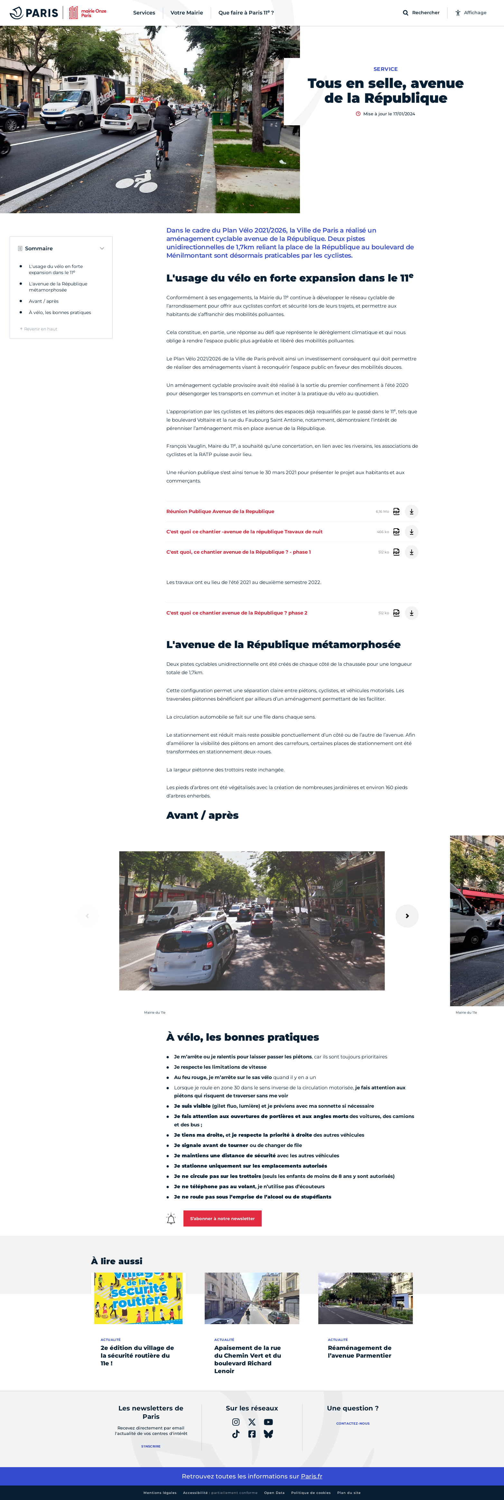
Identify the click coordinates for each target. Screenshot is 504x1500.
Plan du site (349, 1493)
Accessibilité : (220, 1493)
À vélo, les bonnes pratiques (60, 312)
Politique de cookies (311, 1493)
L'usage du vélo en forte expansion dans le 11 (56, 269)
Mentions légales (160, 1493)
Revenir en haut (40, 328)
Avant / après (44, 301)
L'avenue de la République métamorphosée (58, 287)
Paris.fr (311, 1476)
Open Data (274, 1493)
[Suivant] (407, 916)
